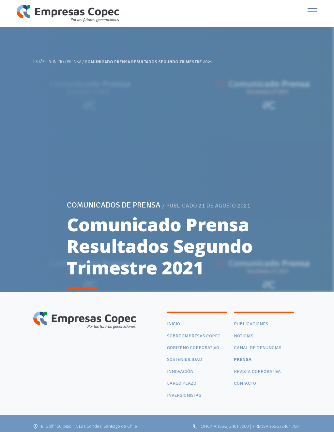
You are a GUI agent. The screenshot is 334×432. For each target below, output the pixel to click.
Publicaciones (251, 324)
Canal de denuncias (257, 347)
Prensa (74, 62)
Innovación (180, 371)
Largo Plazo (181, 383)
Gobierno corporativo (193, 347)
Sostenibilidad (184, 359)
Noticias (243, 336)
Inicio (58, 62)
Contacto (245, 383)
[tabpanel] (167, 146)
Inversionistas (184, 395)
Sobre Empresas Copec (193, 336)
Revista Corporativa (257, 371)
